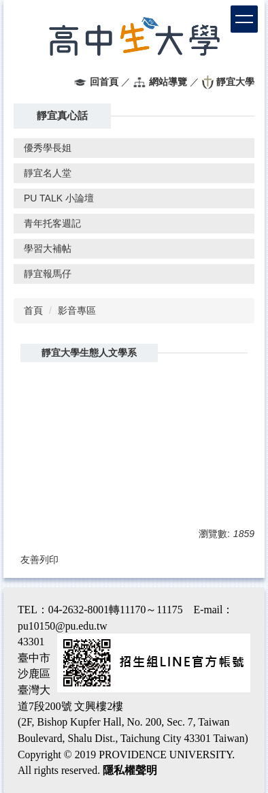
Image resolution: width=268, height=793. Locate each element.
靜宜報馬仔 (47, 273)
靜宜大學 (235, 81)
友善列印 (39, 559)
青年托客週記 (52, 223)
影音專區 (77, 310)
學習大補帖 (47, 248)
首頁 (33, 310)
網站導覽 (168, 81)
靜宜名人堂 (47, 172)
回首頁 (104, 81)
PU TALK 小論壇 (59, 198)
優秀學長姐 (47, 147)
